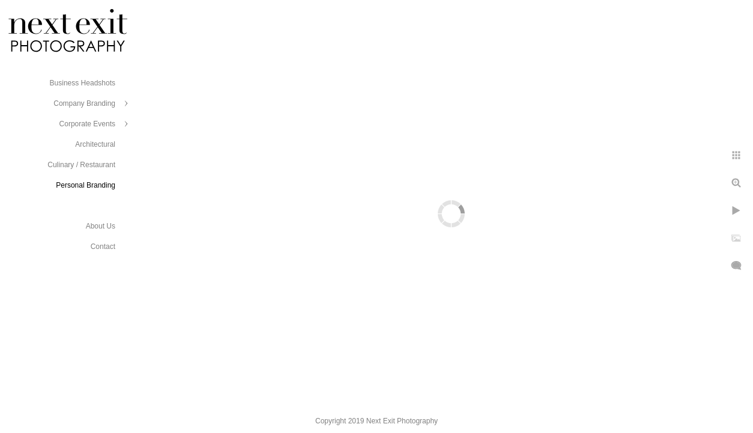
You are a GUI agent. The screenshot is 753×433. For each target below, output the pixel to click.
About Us (100, 226)
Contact (103, 246)
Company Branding (84, 103)
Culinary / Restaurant (81, 165)
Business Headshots (82, 83)
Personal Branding (85, 185)
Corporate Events (87, 124)
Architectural (95, 144)
